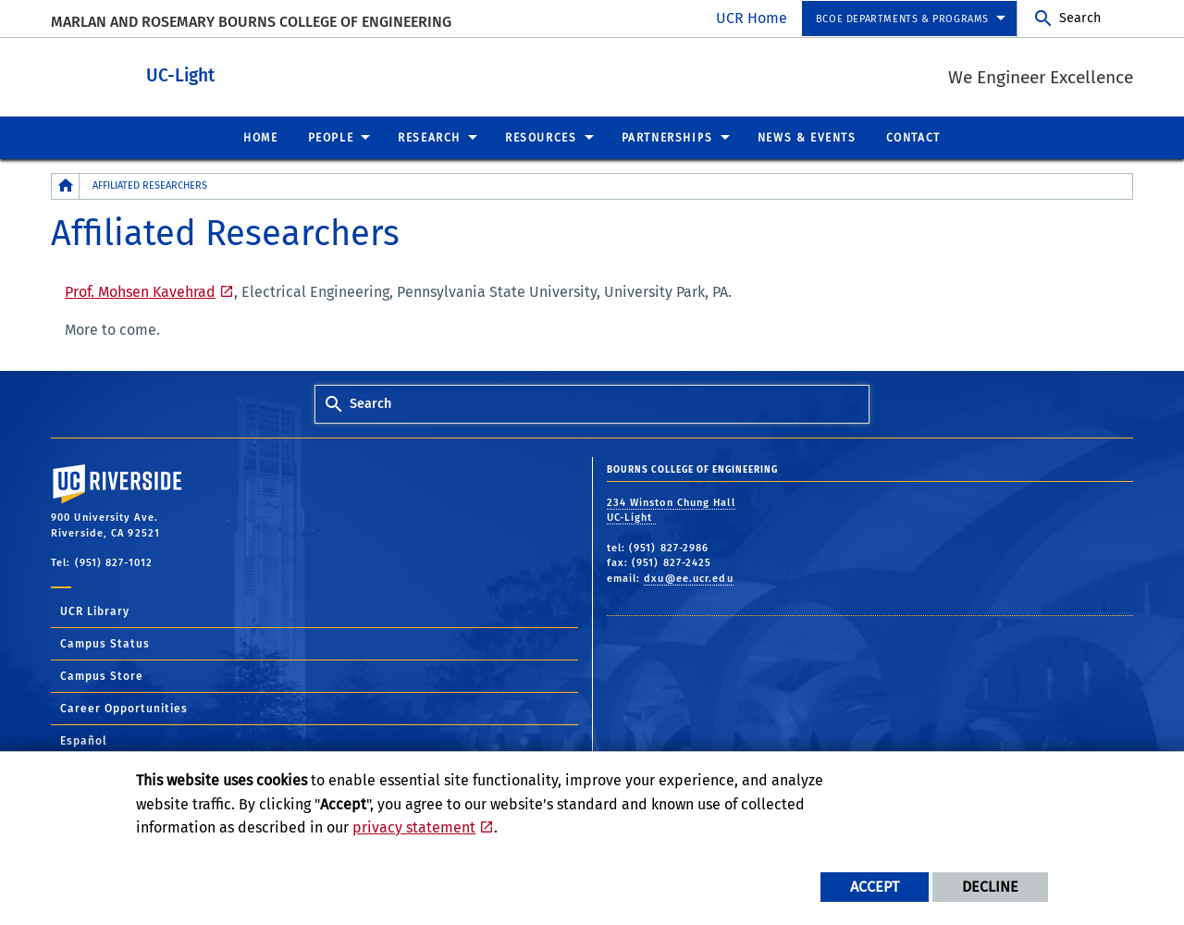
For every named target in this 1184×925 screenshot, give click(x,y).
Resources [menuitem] (540, 136)
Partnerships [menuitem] (667, 136)
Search (1080, 18)
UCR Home (751, 18)
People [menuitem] (331, 136)
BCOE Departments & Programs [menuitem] (902, 19)
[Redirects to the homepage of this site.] (66, 185)
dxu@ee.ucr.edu (688, 578)
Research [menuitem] (429, 136)
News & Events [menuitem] (807, 136)
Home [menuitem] (260, 136)
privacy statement (413, 827)
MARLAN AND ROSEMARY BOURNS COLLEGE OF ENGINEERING (251, 22)
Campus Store (101, 675)
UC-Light (265, 72)
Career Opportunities (124, 707)
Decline (990, 886)
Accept (874, 886)
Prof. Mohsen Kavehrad (140, 291)
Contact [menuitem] (913, 136)
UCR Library (95, 610)
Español (83, 740)
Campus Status (105, 642)
